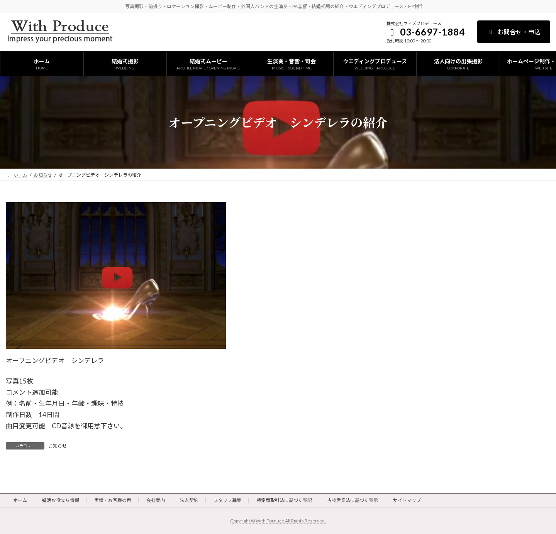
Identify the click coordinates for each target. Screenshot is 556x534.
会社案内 (155, 500)
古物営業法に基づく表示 (352, 500)
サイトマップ (407, 500)
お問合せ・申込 (514, 31)
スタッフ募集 (227, 500)
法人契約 (189, 500)
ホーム (20, 500)
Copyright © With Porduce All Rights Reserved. (278, 521)
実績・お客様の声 (112, 500)
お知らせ (57, 446)
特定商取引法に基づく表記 (284, 500)
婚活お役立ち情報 (60, 500)
